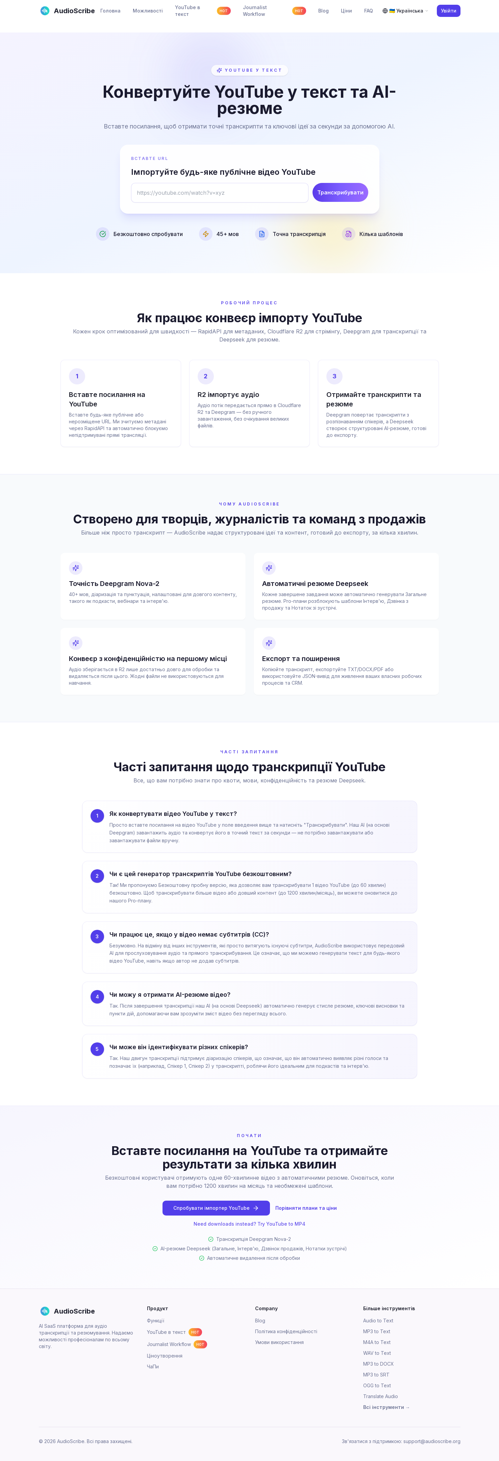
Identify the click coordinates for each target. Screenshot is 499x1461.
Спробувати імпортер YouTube (216, 1208)
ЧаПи (153, 1366)
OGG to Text (377, 1385)
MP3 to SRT (376, 1374)
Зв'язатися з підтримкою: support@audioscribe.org (401, 1441)
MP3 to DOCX (378, 1364)
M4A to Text (377, 1342)
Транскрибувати (340, 192)
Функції (155, 1320)
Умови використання (279, 1342)
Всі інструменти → (386, 1407)
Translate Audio (380, 1396)
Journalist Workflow (177, 1344)
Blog (260, 1320)
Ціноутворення (164, 1356)
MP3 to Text (376, 1331)
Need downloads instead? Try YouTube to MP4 (249, 1224)
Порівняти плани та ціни (306, 1208)
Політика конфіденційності (286, 1331)
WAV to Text (377, 1353)
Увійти (448, 11)
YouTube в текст (174, 1332)
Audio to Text (378, 1320)
